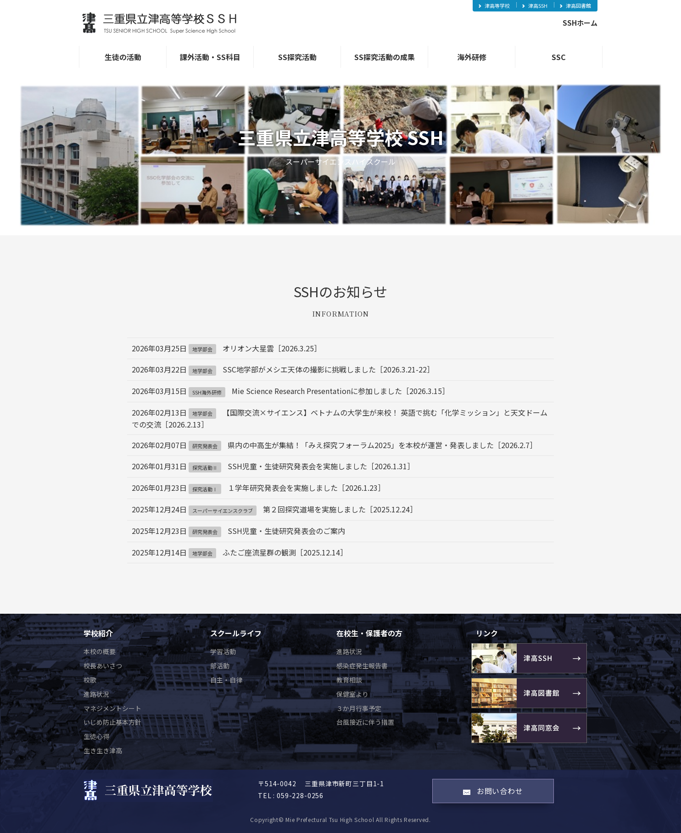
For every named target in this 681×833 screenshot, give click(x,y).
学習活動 (223, 651)
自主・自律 (226, 679)
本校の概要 (100, 651)
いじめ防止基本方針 (112, 722)
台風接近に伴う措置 (365, 722)
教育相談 (349, 679)
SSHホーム (580, 23)
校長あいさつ (103, 665)
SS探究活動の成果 (384, 56)
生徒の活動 (123, 56)
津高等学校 (493, 5)
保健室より (352, 694)
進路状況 (96, 694)
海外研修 (471, 56)
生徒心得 (96, 736)
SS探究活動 (297, 56)
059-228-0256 (300, 795)
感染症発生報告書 (362, 665)
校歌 (90, 679)
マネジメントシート (112, 708)
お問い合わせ (493, 790)
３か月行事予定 (358, 708)
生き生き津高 (103, 750)
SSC (559, 56)
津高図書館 (574, 5)
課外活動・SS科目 (210, 56)
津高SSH (534, 5)
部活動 (219, 665)
